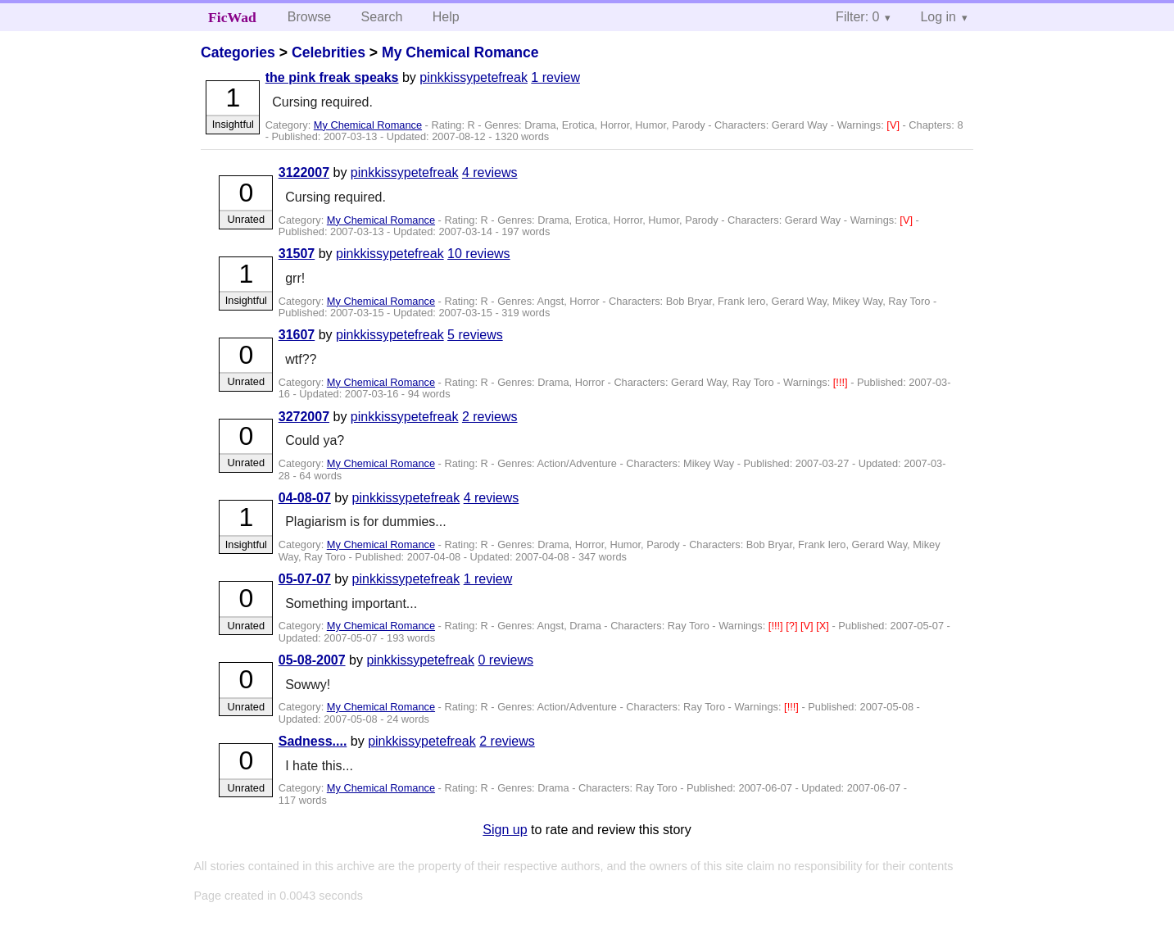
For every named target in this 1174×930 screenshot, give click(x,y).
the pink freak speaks (332, 77)
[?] (793, 625)
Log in (938, 17)
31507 (297, 254)
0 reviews (505, 660)
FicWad (232, 17)
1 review (555, 77)
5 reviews (475, 335)
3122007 (304, 172)
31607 (297, 335)
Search (382, 17)
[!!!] (841, 382)
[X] (824, 625)
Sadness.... (313, 741)
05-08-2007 (312, 660)
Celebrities (328, 52)
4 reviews (490, 172)
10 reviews (478, 254)
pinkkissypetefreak (473, 77)
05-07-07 (305, 579)
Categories (238, 52)
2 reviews (490, 417)
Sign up (505, 830)
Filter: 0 (857, 17)
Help (446, 17)
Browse (309, 17)
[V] (894, 125)
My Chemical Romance (460, 52)
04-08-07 (305, 498)
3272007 (304, 417)
